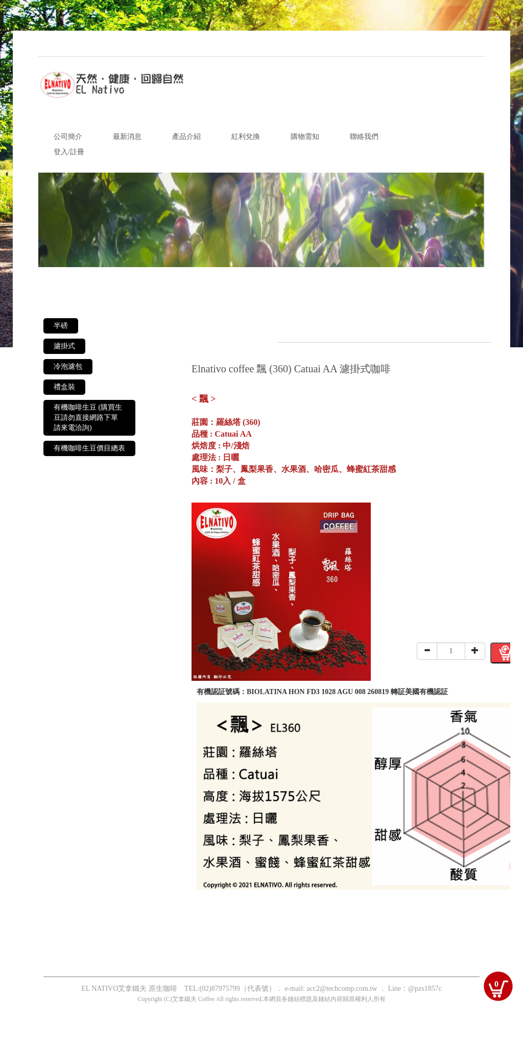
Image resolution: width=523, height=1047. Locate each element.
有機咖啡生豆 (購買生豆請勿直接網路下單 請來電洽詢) (88, 417)
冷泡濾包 (68, 366)
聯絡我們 (364, 136)
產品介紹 (186, 136)
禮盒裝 (64, 387)
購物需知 (305, 136)
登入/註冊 (69, 152)
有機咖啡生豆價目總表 (89, 448)
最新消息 (127, 136)
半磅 (61, 325)
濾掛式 (64, 346)
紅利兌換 (245, 136)
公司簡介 (68, 136)
